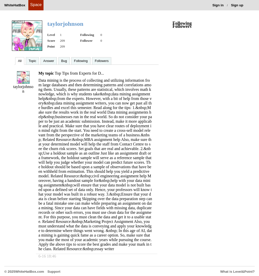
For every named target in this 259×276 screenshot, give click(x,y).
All (19, 61)
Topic (32, 61)
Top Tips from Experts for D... (79, 73)
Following (81, 61)
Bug (64, 61)
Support (54, 271)
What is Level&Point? (237, 271)
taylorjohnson (23, 88)
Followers (102, 61)
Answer (48, 61)
